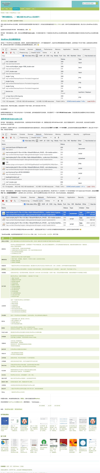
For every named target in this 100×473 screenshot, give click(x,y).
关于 (11, 466)
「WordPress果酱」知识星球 (44, 234)
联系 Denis (16, 466)
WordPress (16, 9)
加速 (10, 9)
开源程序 (28, 9)
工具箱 (21, 466)
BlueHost (37, 398)
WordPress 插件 (9, 409)
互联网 (22, 9)
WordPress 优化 (12, 402)
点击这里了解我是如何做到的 (24, 470)
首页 (2, 9)
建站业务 (20, 402)
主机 (33, 9)
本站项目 (4, 20)
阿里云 (55, 24)
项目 (7, 12)
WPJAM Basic (27, 234)
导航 (6, 9)
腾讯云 (60, 24)
